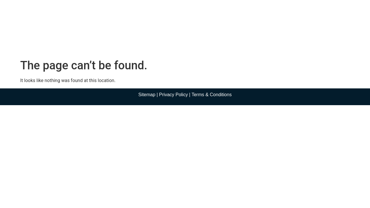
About (117, 44)
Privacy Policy (173, 94)
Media (193, 44)
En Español (274, 44)
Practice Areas (155, 44)
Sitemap (147, 94)
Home (90, 44)
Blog (218, 44)
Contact (243, 44)
